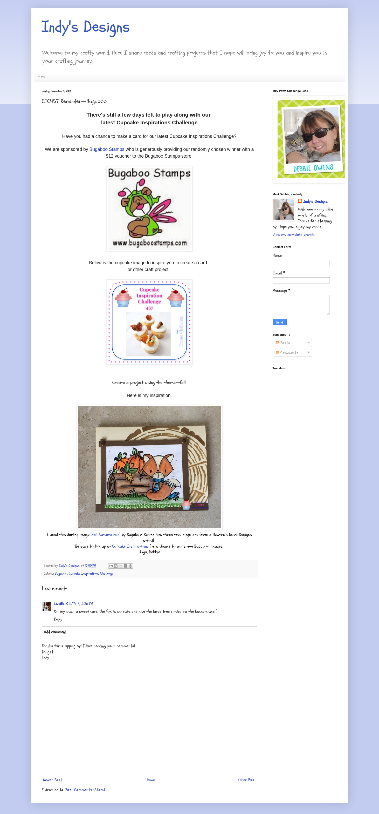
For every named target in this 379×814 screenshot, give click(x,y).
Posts (283, 343)
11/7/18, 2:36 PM (81, 604)
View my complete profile (293, 235)
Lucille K (61, 604)
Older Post (247, 780)
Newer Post (52, 780)
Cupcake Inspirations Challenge (91, 573)
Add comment (55, 632)
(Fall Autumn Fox (105, 534)
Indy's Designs (86, 26)
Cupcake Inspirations (130, 546)
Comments (287, 353)
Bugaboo (61, 573)
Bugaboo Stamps (107, 149)
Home (41, 76)
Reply (58, 619)
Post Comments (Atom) (85, 790)
